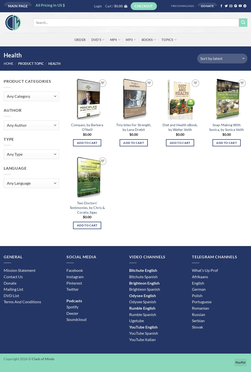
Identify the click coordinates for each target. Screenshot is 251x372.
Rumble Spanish (142, 314)
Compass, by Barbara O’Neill (87, 127)
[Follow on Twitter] (226, 6)
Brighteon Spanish (144, 289)
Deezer (72, 313)
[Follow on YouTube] (240, 6)
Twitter (72, 289)
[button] (98, 6)
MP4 (115, 39)
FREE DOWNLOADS (182, 6)
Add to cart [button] (87, 142)
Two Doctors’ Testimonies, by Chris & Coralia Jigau (87, 207)
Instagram (75, 276)
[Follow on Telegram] (244, 6)
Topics (169, 39)
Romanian (200, 308)
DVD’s (98, 39)
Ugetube (136, 320)
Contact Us (13, 276)
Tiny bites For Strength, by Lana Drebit (133, 127)
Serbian (198, 320)
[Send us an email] (230, 6)
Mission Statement (20, 270)
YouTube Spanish (143, 333)
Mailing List (13, 289)
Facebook (74, 270)
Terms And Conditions (22, 301)
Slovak (197, 327)
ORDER (80, 40)
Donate (10, 283)
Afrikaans (200, 276)
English (198, 283)
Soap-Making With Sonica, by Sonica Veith (226, 127)
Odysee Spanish (142, 301)
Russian (198, 314)
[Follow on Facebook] (221, 6)
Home (8, 64)
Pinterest (74, 283)
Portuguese (202, 301)
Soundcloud (76, 319)
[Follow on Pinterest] (235, 6)
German (199, 289)
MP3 (131, 39)
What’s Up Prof (205, 270)
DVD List (11, 295)
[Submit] (243, 22)
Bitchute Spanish (143, 276)
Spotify (72, 306)
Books (149, 39)
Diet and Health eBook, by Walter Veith (180, 127)
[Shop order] (222, 58)
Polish (197, 295)
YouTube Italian (142, 339)
